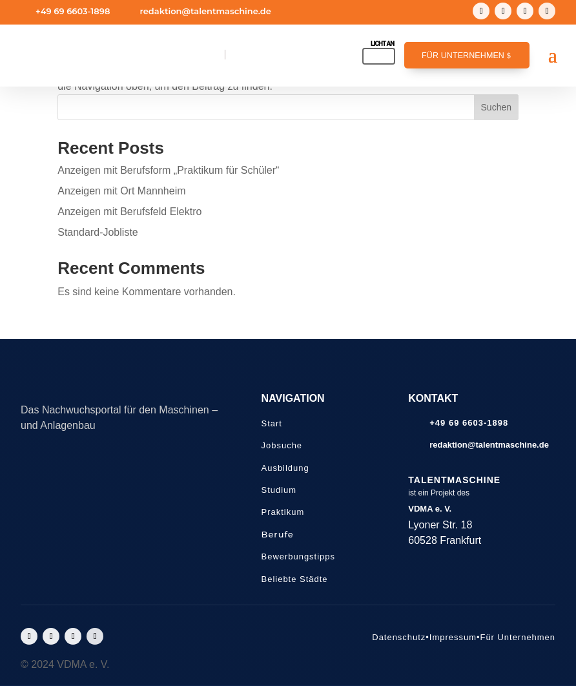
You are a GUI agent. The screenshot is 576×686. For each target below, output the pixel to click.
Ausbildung (285, 468)
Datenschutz (399, 637)
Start (272, 423)
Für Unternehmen (463, 55)
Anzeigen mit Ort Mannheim (121, 190)
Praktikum (283, 512)
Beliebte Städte (295, 579)
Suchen (496, 107)
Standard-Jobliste (97, 232)
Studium (279, 490)
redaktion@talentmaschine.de (205, 11)
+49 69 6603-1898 (73, 11)
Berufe (278, 534)
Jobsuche (282, 445)
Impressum (453, 637)
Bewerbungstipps (298, 556)
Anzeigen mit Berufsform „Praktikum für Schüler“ (168, 170)
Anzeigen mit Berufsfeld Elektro (129, 211)
